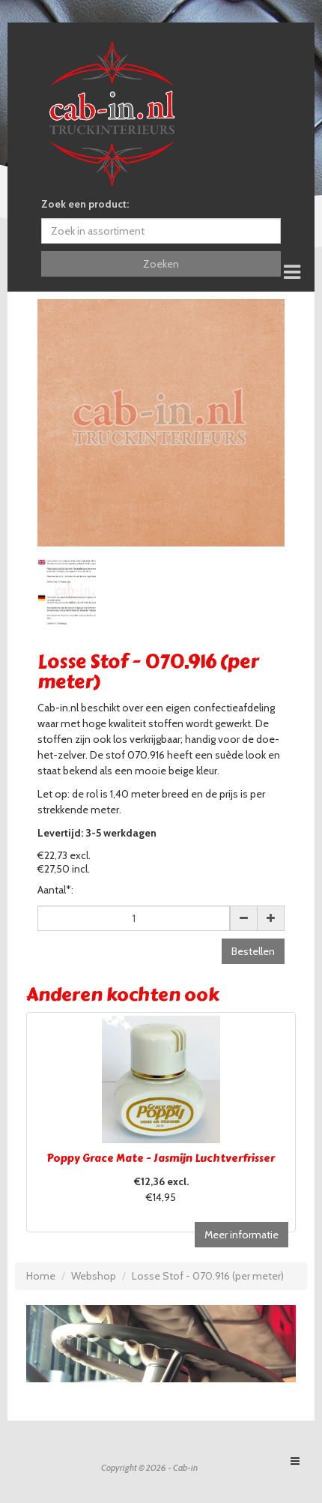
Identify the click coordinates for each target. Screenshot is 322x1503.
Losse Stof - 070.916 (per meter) (208, 1276)
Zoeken (161, 264)
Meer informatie (241, 1234)
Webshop (93, 1276)
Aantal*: (55, 890)
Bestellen (253, 951)
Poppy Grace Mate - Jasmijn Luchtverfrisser (161, 1158)
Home (40, 1276)
